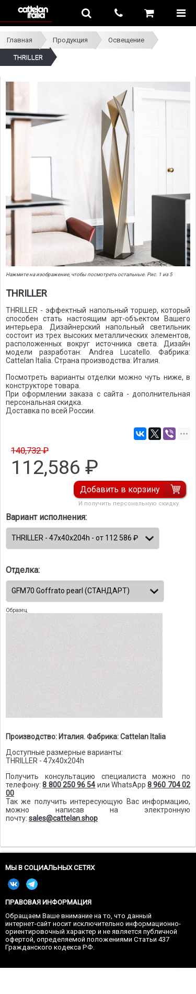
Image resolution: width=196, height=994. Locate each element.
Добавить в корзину (120, 489)
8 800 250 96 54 (68, 785)
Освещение (126, 40)
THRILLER (28, 57)
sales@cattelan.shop (63, 818)
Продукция (70, 40)
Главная (19, 40)
